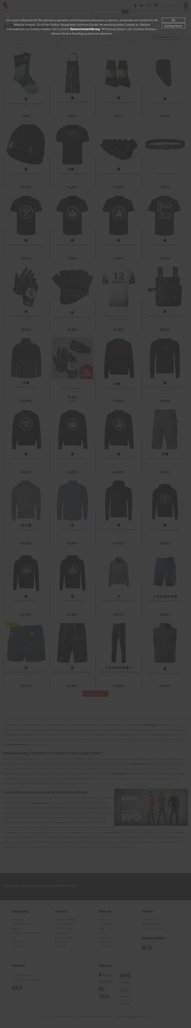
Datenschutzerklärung (85, 29)
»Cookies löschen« (145, 29)
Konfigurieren (173, 25)
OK (173, 20)
